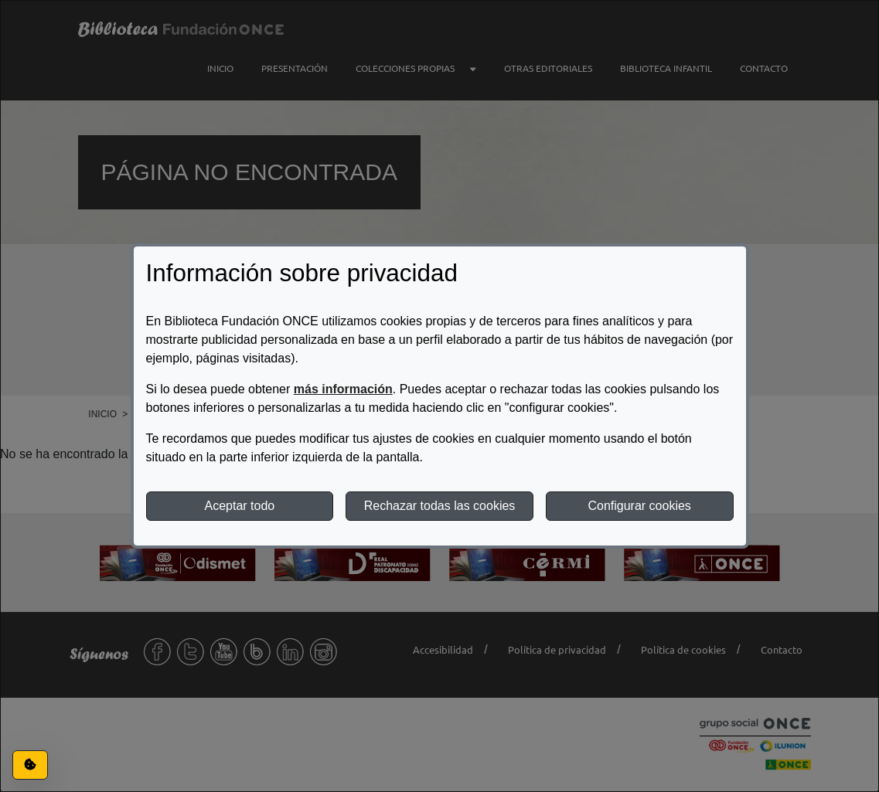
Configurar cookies (639, 505)
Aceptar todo (239, 505)
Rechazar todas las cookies (440, 505)
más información (343, 389)
